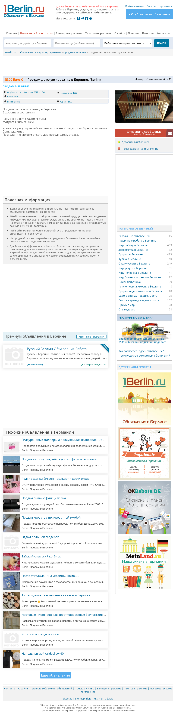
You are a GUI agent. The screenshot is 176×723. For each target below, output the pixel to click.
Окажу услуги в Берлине (134, 263)
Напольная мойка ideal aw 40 (43, 653)
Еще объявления (55, 675)
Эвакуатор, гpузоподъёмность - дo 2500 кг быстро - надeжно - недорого (142, 340)
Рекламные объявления (134, 236)
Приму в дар (126, 305)
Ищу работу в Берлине (133, 245)
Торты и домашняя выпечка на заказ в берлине (56, 595)
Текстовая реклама (98, 33)
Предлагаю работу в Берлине (137, 240)
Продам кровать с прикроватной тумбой (51, 517)
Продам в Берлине (130, 254)
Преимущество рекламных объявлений (144, 355)
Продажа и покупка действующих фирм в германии (59, 459)
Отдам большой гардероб (40, 537)
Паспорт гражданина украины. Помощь (50, 576)
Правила (133, 33)
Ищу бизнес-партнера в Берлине (139, 277)
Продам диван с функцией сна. (44, 498)
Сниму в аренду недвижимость (138, 300)
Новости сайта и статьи (36, 33)
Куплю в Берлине (129, 259)
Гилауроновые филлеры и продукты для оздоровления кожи (66, 440)
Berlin (17, 101)
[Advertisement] (87, 66)
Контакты (163, 33)
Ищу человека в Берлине (134, 272)
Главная (11, 33)
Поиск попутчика (129, 282)
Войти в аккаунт (135, 6)
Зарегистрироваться (159, 6)
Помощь (148, 33)
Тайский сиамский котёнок (41, 556)
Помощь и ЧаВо (84, 688)
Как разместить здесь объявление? (141, 351)
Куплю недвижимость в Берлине (139, 286)
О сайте (119, 33)
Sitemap (67, 698)
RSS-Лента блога (103, 698)
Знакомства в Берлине (133, 249)
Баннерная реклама (69, 33)
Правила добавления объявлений (51, 688)
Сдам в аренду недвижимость (137, 295)
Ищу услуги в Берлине (132, 268)
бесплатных (72, 6)
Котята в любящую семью (40, 634)
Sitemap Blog (83, 698)
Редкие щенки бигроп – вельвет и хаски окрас (55, 479)
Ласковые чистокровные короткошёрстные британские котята (67, 615)
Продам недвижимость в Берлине (140, 291)
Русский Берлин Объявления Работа (57, 348)
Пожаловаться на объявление (140, 148)
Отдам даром (127, 309)
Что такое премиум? (91, 336)
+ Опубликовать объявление (149, 14)
